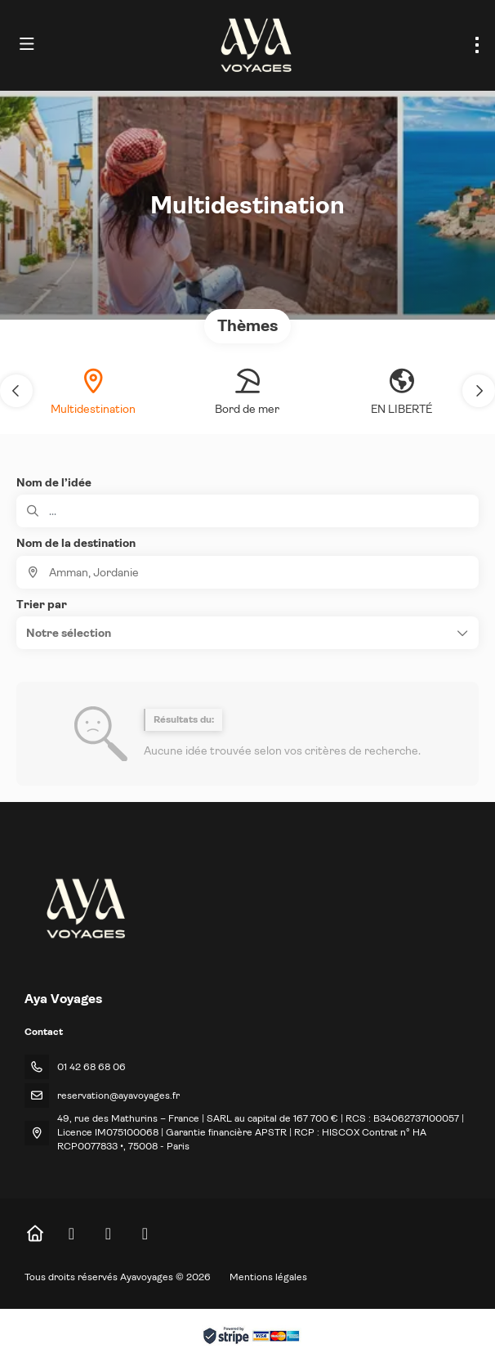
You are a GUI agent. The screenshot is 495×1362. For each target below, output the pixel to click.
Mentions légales (268, 1277)
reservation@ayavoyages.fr (118, 1095)
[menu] (477, 44)
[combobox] (247, 572)
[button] (16, 390)
